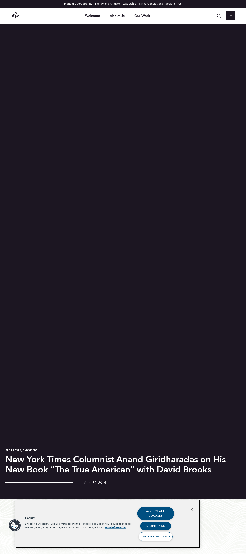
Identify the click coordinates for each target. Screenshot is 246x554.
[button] (15, 525)
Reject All (155, 525)
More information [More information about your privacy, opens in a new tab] (115, 527)
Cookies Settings (155, 536)
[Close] (192, 509)
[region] (107, 524)
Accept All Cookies (155, 513)
